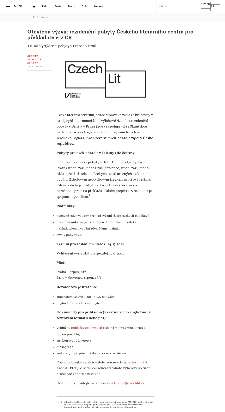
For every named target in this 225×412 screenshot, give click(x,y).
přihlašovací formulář (86, 328)
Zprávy (44, 17)
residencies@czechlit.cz (125, 383)
